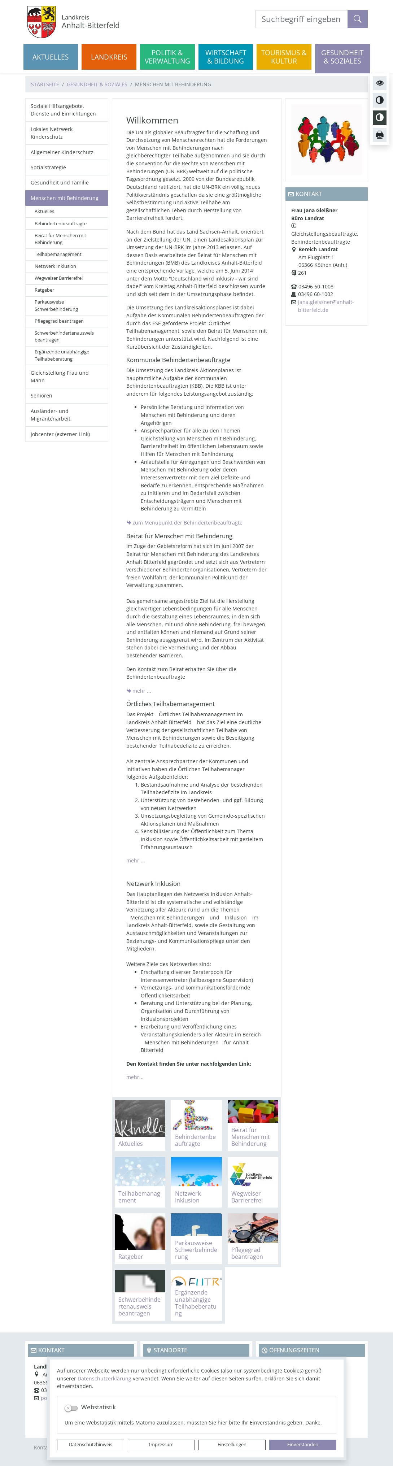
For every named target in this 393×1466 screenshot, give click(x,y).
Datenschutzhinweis (90, 1444)
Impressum (161, 1444)
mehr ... (141, 690)
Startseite (45, 84)
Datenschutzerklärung (104, 1378)
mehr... (135, 1077)
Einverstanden (302, 1444)
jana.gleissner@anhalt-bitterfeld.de (326, 306)
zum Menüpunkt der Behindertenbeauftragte (187, 522)
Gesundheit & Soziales (97, 84)
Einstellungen (232, 1444)
